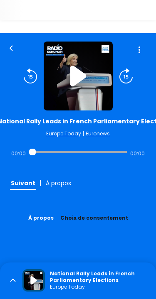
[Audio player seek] (78, 152)
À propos (41, 217)
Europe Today (63, 133)
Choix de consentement (94, 217)
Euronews (98, 133)
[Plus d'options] (139, 50)
